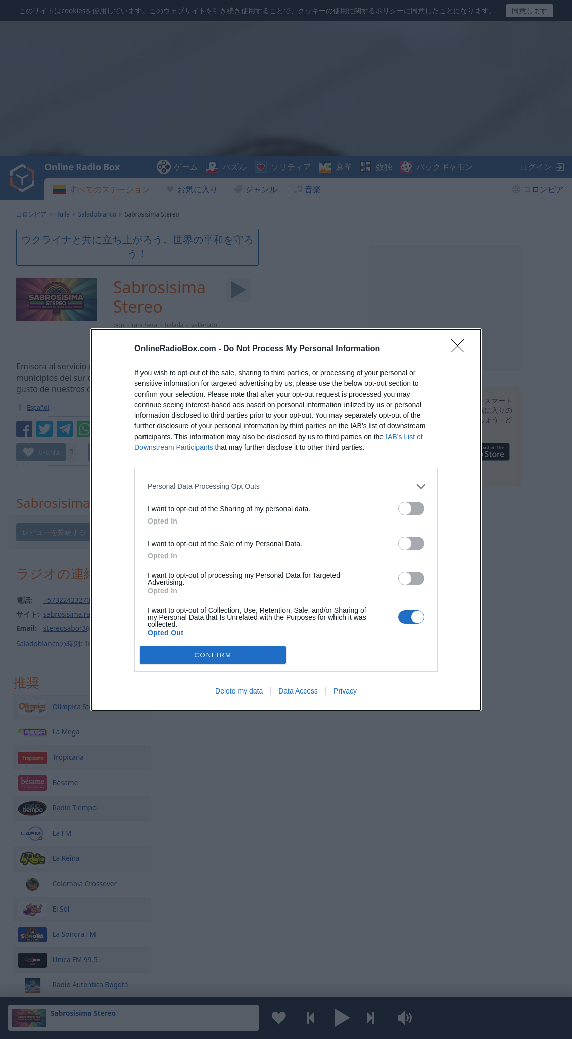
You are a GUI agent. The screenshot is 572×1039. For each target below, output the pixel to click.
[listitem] (286, 486)
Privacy (345, 691)
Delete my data (239, 691)
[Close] (460, 349)
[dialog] (286, 519)
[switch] (411, 508)
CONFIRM (213, 655)
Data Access (298, 691)
